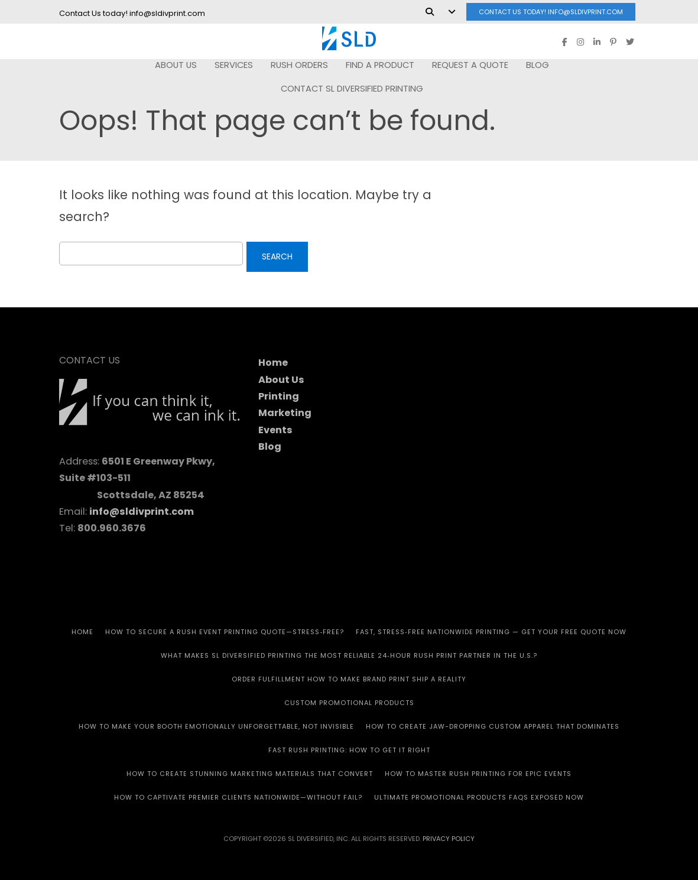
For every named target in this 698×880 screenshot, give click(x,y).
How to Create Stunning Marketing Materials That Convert (249, 773)
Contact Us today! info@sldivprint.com (551, 12)
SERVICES (234, 65)
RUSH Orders (299, 65)
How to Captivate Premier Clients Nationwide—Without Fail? (238, 797)
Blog (537, 65)
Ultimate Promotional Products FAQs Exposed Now (479, 797)
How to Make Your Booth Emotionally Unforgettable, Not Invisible (216, 726)
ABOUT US (176, 65)
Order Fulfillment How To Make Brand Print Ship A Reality (349, 679)
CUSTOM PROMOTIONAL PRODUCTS (349, 702)
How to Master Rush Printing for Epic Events (478, 773)
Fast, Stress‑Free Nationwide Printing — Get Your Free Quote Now (491, 632)
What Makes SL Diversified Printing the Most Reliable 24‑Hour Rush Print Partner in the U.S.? (349, 655)
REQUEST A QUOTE (470, 65)
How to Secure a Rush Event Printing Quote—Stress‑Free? (224, 632)
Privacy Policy (449, 838)
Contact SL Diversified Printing (352, 89)
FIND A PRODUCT (380, 65)
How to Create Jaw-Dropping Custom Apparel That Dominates (492, 726)
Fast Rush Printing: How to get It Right (349, 750)
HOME (82, 632)
